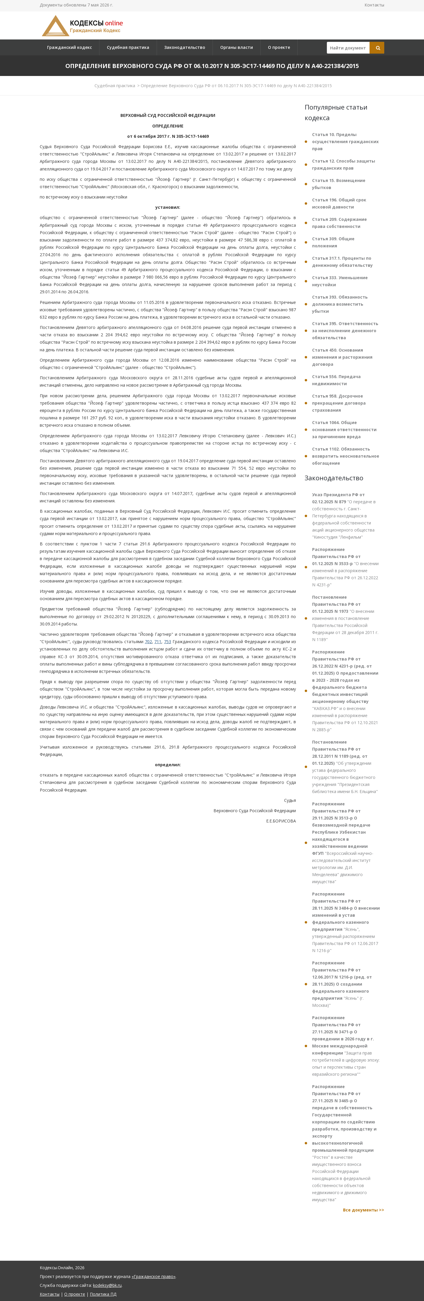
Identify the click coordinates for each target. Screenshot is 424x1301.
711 (157, 641)
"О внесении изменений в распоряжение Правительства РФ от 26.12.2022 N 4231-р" (345, 567)
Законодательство (184, 47)
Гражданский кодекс (69, 47)
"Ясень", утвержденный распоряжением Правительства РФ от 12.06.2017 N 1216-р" (346, 922)
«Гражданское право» (153, 1276)
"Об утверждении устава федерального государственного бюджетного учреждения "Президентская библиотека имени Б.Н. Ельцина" (345, 766)
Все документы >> (363, 1210)
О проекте (279, 47)
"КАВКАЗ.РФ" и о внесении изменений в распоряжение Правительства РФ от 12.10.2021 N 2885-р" (345, 690)
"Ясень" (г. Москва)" (342, 984)
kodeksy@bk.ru (107, 1285)
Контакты (374, 5)
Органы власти (236, 47)
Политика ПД (103, 1294)
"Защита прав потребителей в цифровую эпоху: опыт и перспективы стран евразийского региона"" (346, 1046)
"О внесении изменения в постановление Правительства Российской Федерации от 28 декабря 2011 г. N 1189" (345, 618)
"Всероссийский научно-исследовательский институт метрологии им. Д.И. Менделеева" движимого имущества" (342, 842)
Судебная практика (128, 47)
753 (167, 641)
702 (148, 641)
